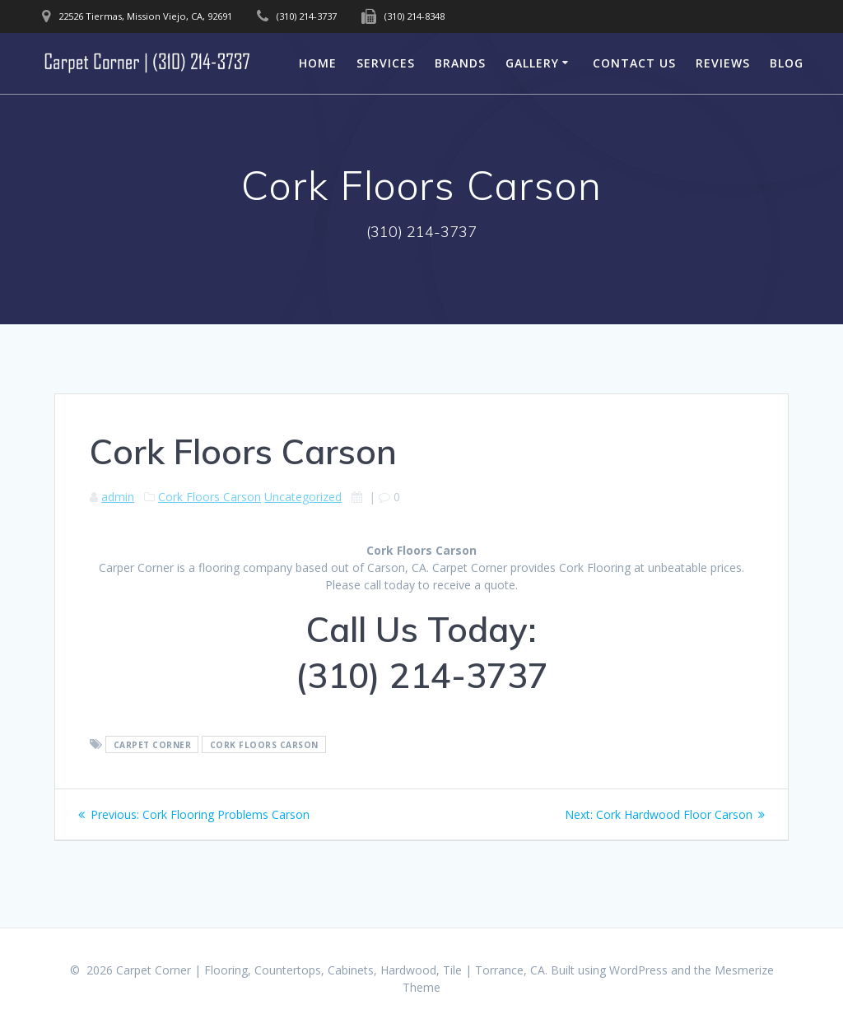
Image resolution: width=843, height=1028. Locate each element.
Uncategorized (303, 497)
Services (385, 63)
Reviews (723, 63)
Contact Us (634, 63)
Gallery (532, 63)
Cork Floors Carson (209, 497)
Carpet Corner (153, 745)
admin (117, 497)
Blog (786, 63)
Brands (460, 63)
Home (318, 63)
